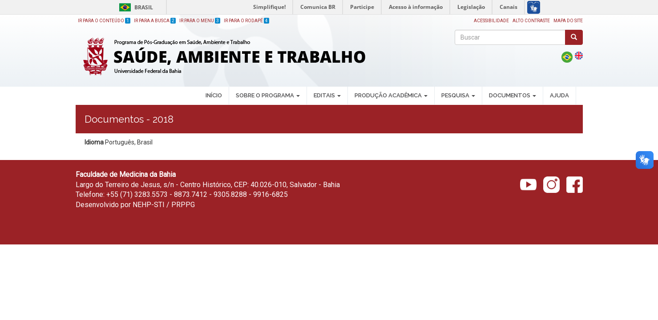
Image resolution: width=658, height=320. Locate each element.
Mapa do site (568, 20)
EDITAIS (327, 95)
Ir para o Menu (199, 20)
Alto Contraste (531, 20)
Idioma (94, 142)
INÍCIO (214, 95)
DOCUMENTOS (512, 95)
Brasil (134, 7)
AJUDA (559, 95)
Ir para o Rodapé (246, 20)
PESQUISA (458, 95)
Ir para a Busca (155, 20)
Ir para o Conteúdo (104, 20)
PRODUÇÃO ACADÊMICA (391, 95)
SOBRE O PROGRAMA (268, 95)
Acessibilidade (491, 20)
